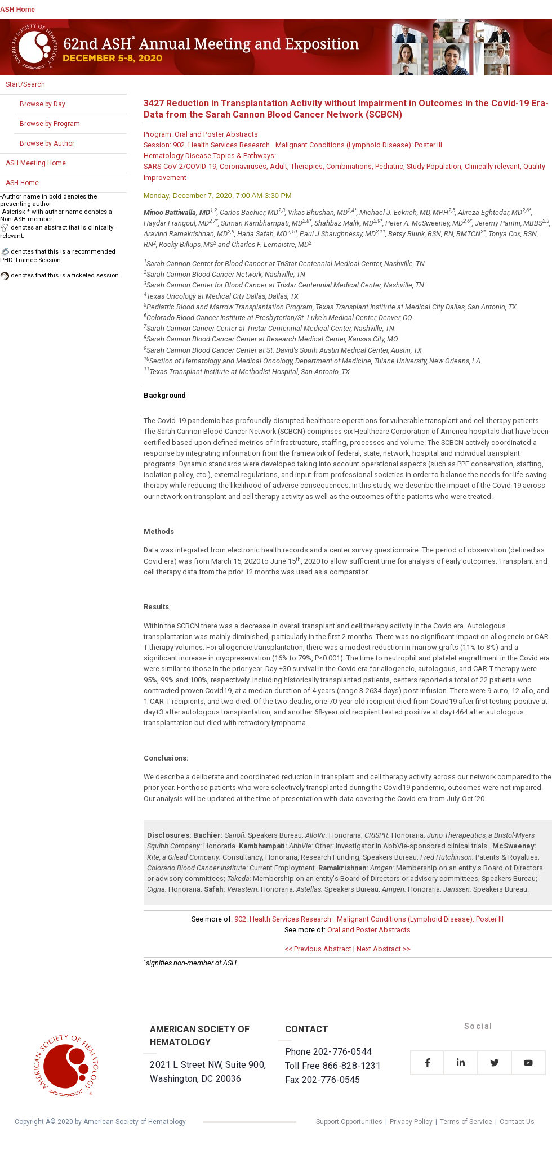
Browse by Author (47, 143)
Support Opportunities (349, 1122)
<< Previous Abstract (317, 949)
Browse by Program (50, 124)
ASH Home (17, 10)
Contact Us (517, 1122)
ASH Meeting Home (36, 163)
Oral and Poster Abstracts (369, 929)
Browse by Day (42, 104)
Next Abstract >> (384, 949)
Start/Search (25, 84)
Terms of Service (466, 1122)
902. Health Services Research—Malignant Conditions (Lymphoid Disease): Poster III (369, 919)
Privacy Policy (411, 1122)
